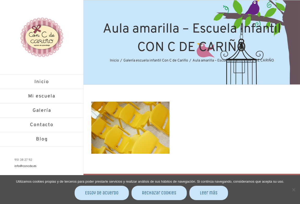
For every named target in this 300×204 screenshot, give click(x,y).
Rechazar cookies (159, 193)
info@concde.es (25, 166)
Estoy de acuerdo (101, 193)
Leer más (209, 193)
